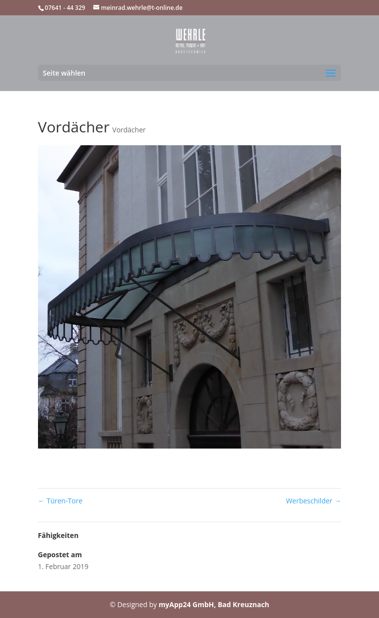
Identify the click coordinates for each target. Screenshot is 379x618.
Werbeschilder (313, 500)
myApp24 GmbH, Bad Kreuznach (213, 604)
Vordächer (129, 129)
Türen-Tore (60, 500)
